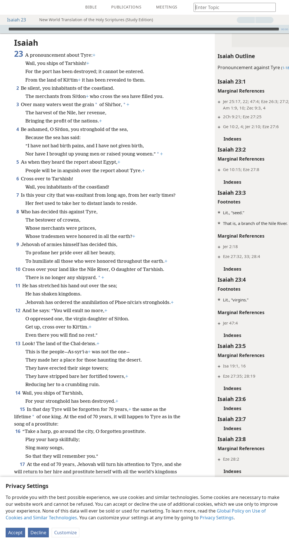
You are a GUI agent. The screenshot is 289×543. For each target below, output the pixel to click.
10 (17, 269)
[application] (144, 29)
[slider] (144, 29)
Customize (65, 532)
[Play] (3, 29)
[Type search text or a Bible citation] (232, 7)
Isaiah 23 (13, 20)
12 (17, 318)
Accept (15, 532)
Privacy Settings (217, 517)
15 (22, 416)
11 (17, 286)
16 (17, 438)
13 (17, 351)
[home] (8, 7)
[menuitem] (8, 7)
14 (17, 400)
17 (22, 471)
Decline (38, 532)
